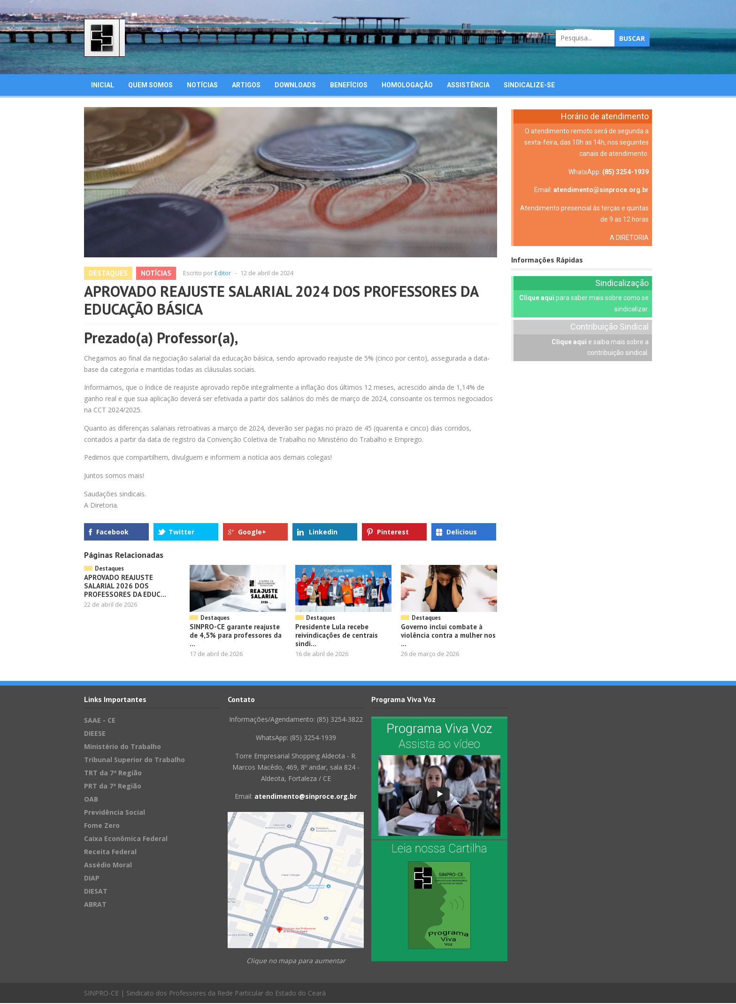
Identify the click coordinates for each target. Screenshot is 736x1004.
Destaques (108, 273)
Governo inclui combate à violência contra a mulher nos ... (448, 636)
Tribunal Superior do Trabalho (134, 760)
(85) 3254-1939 (625, 172)
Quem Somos (150, 85)
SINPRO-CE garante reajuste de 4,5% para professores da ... (236, 636)
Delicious (461, 532)
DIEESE (95, 734)
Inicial (102, 85)
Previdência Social (114, 813)
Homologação (407, 85)
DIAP (92, 878)
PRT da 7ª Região (112, 786)
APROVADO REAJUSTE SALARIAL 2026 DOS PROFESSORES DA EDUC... (125, 586)
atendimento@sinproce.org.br (601, 190)
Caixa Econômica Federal (126, 839)
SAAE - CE (99, 721)
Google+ (252, 532)
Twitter (181, 532)
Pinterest (393, 532)
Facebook (112, 532)
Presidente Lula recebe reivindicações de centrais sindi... (336, 636)
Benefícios (349, 85)
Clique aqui (536, 298)
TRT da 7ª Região (113, 773)
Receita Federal (110, 852)
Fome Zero (102, 826)
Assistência (468, 85)
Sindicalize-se (529, 85)
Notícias (202, 85)
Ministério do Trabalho (122, 747)
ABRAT (95, 905)
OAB (91, 799)
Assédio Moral (108, 865)
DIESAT (95, 892)
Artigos (246, 85)
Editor (223, 273)
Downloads (295, 85)
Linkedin (323, 532)
